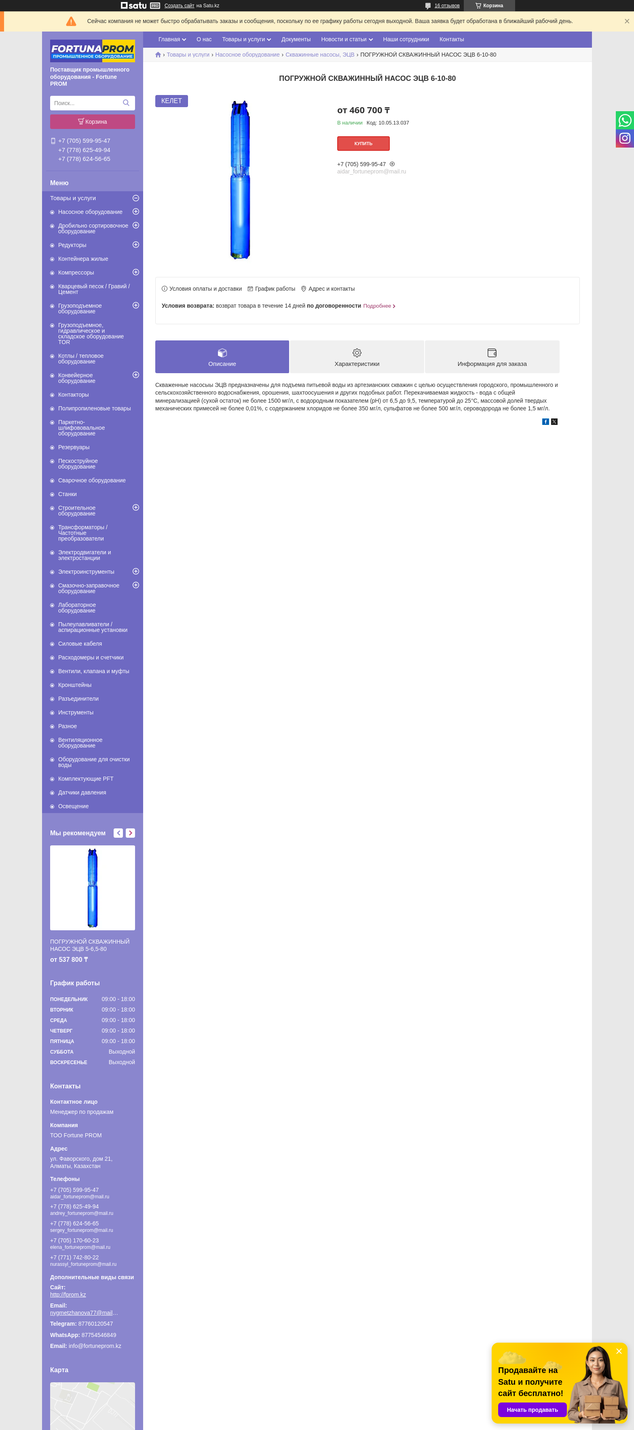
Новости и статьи (343, 39)
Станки (67, 494)
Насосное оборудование (90, 212)
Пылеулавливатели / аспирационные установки (92, 627)
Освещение (73, 806)
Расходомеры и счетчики (91, 657)
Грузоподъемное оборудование (80, 308)
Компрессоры (76, 272)
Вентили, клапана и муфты (93, 671)
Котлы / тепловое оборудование (81, 359)
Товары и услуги (73, 197)
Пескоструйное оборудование (78, 464)
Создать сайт (179, 5)
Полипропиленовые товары (94, 408)
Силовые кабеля (80, 643)
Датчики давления (82, 792)
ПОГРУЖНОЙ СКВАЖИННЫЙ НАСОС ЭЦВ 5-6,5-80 (89, 945)
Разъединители (78, 698)
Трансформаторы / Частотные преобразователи (83, 533)
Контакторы (73, 394)
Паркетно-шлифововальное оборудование (81, 428)
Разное (67, 726)
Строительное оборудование (76, 511)
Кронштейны (74, 685)
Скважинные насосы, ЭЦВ (320, 54)
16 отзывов (447, 5)
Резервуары (74, 447)
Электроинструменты (86, 571)
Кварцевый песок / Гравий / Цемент (94, 289)
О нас (204, 39)
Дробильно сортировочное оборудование (93, 228)
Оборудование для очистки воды (94, 762)
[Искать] (126, 103)
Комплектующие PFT (86, 778)
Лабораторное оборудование (77, 608)
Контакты (452, 39)
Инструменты (75, 712)
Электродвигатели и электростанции (84, 555)
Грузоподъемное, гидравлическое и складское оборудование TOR (91, 333)
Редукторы (72, 245)
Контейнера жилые (83, 259)
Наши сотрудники (406, 39)
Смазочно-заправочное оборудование (88, 588)
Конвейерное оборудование (76, 378)
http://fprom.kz (68, 1294)
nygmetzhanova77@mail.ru (84, 1313)
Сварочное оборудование (92, 480)
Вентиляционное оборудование (80, 743)
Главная (169, 39)
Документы (296, 39)
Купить (363, 143)
